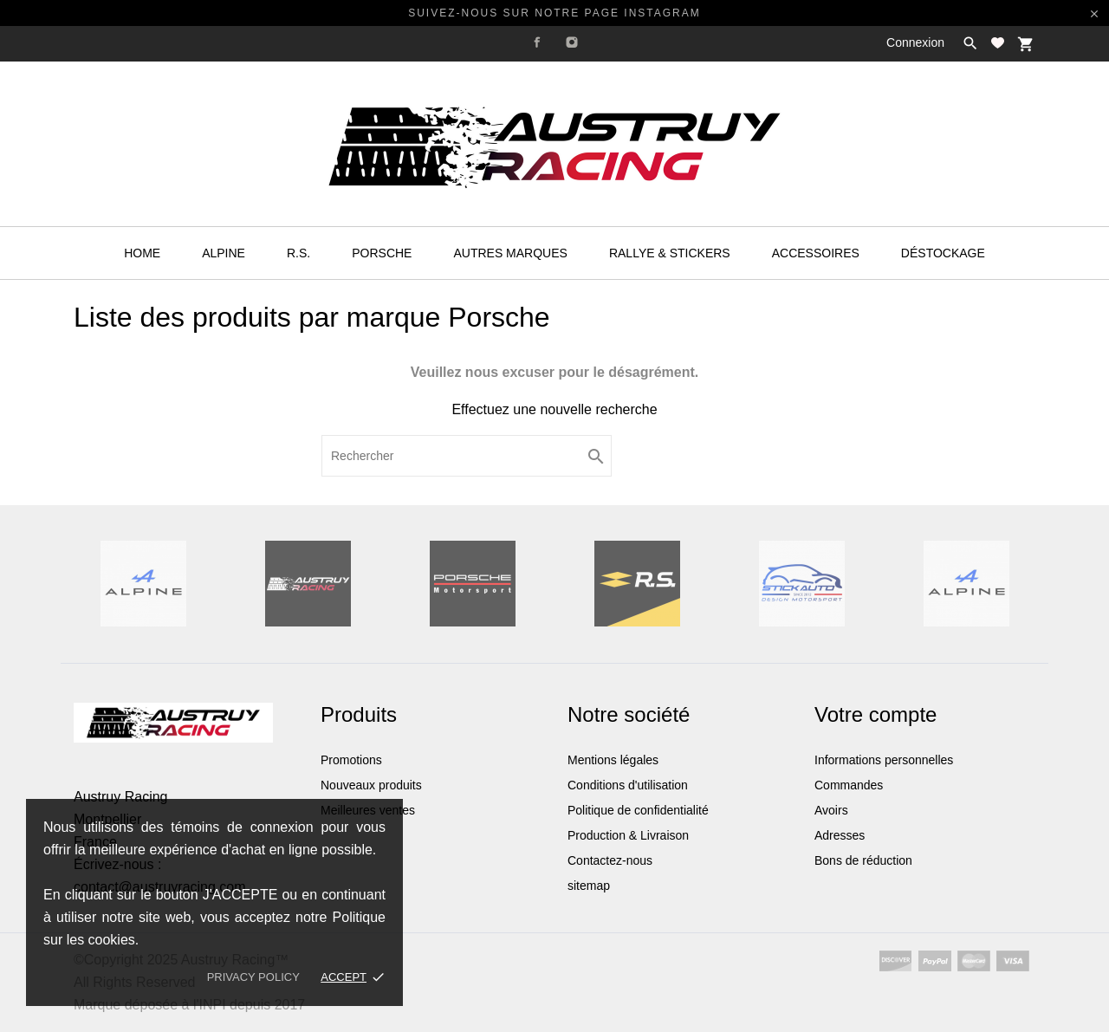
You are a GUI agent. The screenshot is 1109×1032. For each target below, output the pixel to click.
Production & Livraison (628, 835)
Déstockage (943, 253)
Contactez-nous (609, 860)
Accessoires (815, 253)
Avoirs (831, 810)
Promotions (351, 760)
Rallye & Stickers (669, 253)
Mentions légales (612, 760)
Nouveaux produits (371, 785)
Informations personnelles (883, 760)
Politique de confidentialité (638, 810)
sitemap (588, 885)
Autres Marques (510, 253)
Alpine (223, 253)
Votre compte (875, 714)
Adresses (839, 835)
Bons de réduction (863, 860)
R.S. (298, 253)
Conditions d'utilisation (627, 785)
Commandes (848, 785)
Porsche (382, 253)
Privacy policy (253, 976)
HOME (142, 253)
